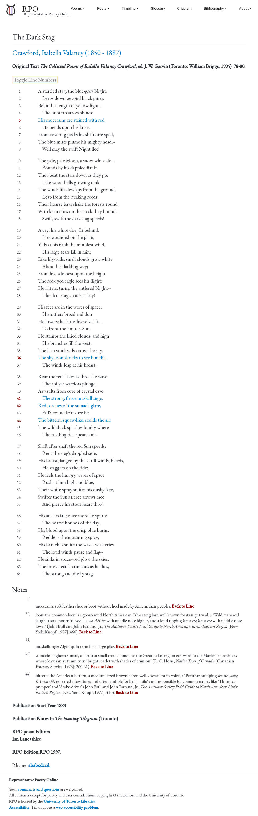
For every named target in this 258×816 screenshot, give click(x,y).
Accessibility (19, 807)
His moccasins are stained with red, (72, 120)
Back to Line (183, 606)
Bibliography (214, 8)
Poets (101, 8)
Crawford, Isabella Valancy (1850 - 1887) (66, 52)
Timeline (129, 8)
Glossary (158, 8)
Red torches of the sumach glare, (69, 405)
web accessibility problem (77, 807)
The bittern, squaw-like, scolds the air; (74, 420)
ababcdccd (38, 765)
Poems (76, 8)
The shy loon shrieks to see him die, (72, 357)
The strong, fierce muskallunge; (70, 398)
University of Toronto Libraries (69, 801)
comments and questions (38, 789)
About (244, 8)
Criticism (184, 8)
